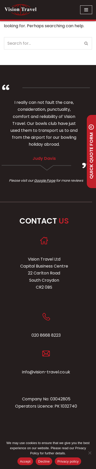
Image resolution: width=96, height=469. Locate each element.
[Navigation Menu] (86, 9)
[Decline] (89, 452)
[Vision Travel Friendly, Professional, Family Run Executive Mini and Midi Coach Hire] (20, 10)
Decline (44, 461)
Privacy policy (68, 461)
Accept (25, 461)
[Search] (42, 43)
